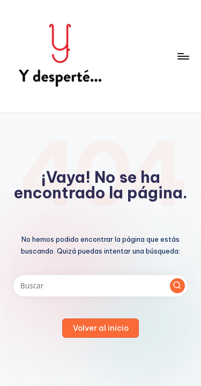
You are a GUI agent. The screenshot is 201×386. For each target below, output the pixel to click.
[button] (177, 285)
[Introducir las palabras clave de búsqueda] (100, 285)
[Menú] (182, 56)
